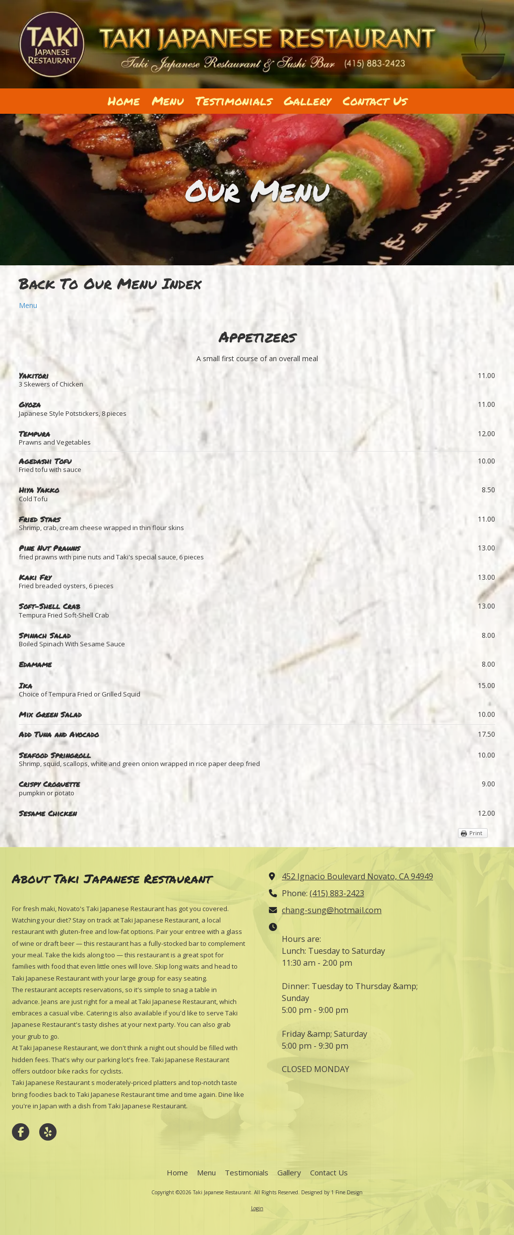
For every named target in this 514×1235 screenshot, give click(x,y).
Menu (28, 305)
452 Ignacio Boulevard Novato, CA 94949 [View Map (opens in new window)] (357, 876)
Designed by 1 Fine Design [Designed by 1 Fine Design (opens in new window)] (332, 1192)
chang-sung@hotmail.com (332, 910)
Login (257, 1208)
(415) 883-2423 (337, 893)
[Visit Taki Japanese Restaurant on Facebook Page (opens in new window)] (20, 1132)
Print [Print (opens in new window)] (475, 833)
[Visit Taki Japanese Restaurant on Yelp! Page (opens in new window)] (48, 1132)
